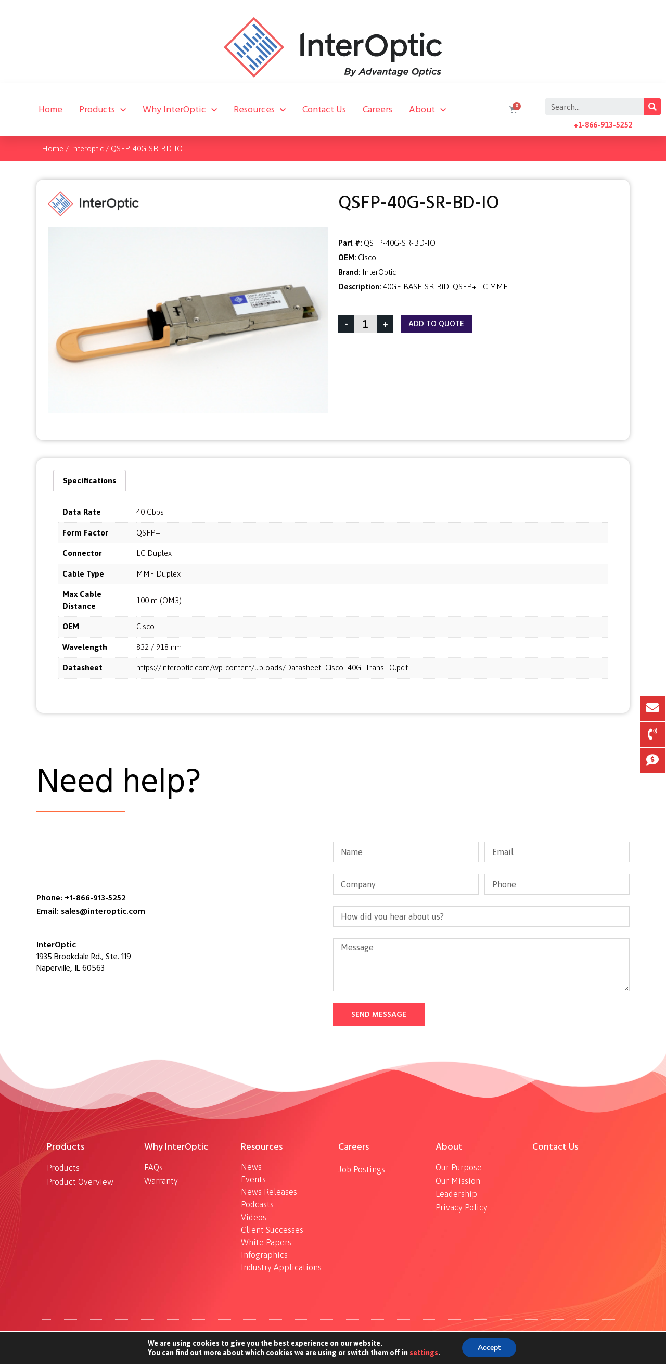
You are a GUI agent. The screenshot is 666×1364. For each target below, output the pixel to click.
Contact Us (324, 109)
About (427, 110)
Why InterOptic (180, 110)
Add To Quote (436, 323)
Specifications (89, 480)
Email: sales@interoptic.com (90, 911)
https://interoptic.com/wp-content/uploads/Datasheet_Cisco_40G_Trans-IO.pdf (272, 667)
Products (102, 110)
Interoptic (87, 148)
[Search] (652, 106)
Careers (377, 109)
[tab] (89, 480)
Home (50, 109)
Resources (260, 110)
